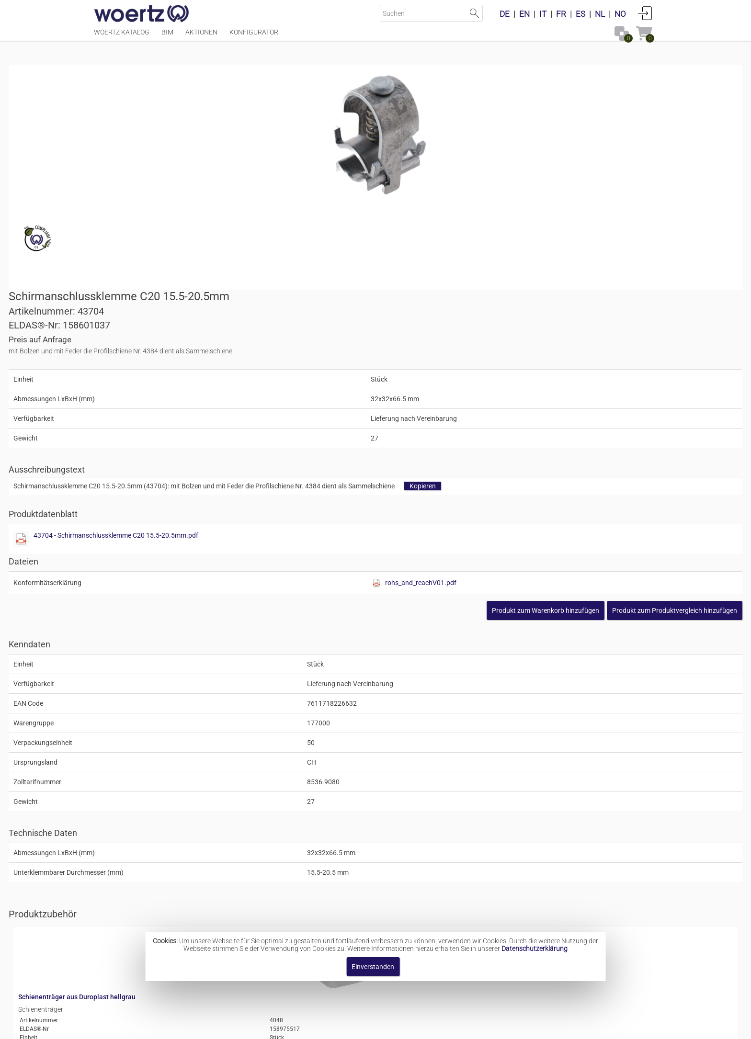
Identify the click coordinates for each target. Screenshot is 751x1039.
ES (580, 14)
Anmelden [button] (645, 13)
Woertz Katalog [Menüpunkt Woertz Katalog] (121, 37)
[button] (589, 397)
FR (561, 14)
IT (542, 14)
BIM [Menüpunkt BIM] (167, 37)
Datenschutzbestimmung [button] (433, 1026)
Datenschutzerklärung (534, 948)
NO (620, 14)
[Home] (142, 14)
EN (524, 14)
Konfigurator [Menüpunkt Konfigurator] (253, 37)
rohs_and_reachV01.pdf (568, 370)
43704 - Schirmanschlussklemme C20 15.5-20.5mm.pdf (487, 323)
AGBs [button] (371, 1026)
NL (600, 14)
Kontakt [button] (337, 1026)
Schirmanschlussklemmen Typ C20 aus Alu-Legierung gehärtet (430, 901)
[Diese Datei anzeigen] (392, 326)
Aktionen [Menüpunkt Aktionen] (201, 37)
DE (505, 14)
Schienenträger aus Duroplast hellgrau (257, 723)
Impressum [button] (294, 1026)
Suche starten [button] (474, 13)
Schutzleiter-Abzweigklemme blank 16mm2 (265, 799)
